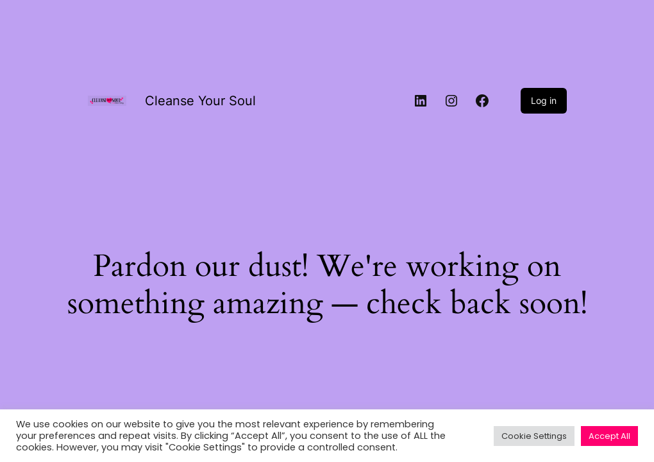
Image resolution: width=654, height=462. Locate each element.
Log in (544, 100)
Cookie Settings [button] (534, 436)
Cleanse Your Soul (200, 100)
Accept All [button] (609, 436)
